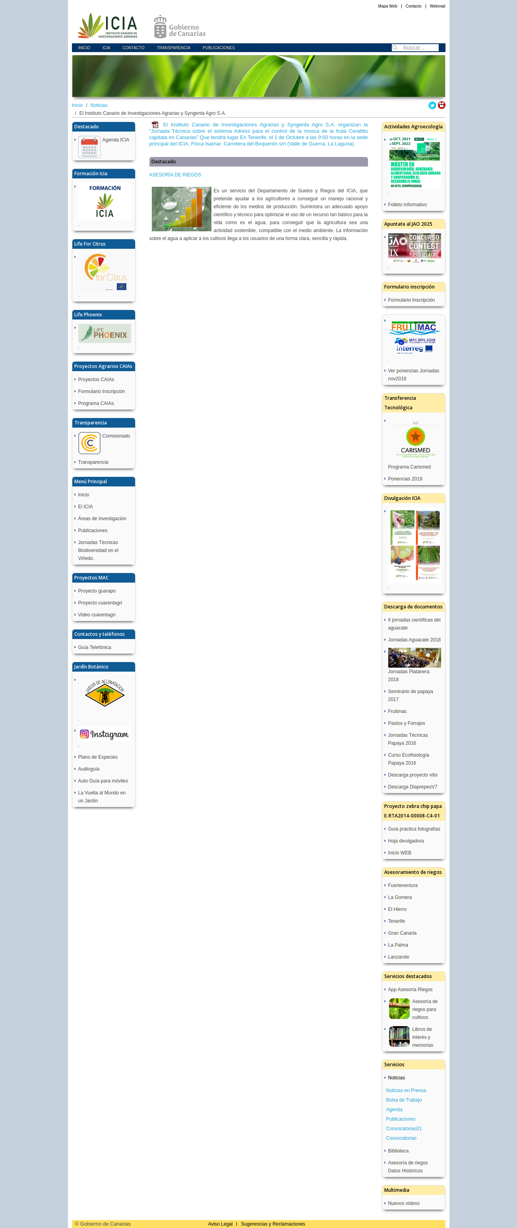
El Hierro (397, 909)
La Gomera (400, 897)
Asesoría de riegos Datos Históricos (408, 1167)
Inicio (84, 48)
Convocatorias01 (404, 1128)
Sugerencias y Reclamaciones (273, 1224)
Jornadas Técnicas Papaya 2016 (408, 739)
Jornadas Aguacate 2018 (414, 640)
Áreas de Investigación (102, 518)
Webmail (437, 6)
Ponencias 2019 (405, 479)
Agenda (394, 1109)
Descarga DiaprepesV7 (413, 787)
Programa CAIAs (96, 403)
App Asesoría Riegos (410, 989)
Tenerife (396, 921)
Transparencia (173, 48)
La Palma (398, 945)
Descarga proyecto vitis (413, 775)
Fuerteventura (403, 885)
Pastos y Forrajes (406, 723)
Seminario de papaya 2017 (410, 695)
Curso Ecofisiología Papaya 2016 (408, 759)
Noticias (99, 105)
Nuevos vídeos (404, 1203)
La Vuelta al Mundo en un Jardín (102, 797)
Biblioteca (398, 1151)
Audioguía (89, 769)
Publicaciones (219, 48)
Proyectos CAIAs (96, 379)
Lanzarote (398, 957)
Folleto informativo (407, 204)
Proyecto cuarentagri (100, 603)
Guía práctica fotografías (414, 829)
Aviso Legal (220, 1224)
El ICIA (85, 506)
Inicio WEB (400, 853)
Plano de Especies (98, 757)
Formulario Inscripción (101, 391)
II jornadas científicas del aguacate (414, 624)
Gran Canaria (402, 933)
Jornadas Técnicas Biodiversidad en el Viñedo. (98, 550)
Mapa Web (387, 6)
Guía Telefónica (94, 647)
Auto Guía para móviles (103, 781)
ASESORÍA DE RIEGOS (175, 175)
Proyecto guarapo (97, 591)
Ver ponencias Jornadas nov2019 (414, 375)
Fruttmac (397, 711)
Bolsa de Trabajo (404, 1100)
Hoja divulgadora (406, 841)
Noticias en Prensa (406, 1090)
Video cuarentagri (97, 615)
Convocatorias (401, 1138)
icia (106, 48)
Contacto (414, 6)
